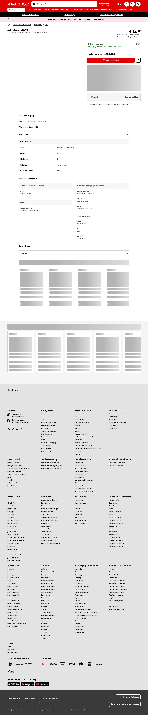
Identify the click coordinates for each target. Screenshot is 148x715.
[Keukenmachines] (46, 618)
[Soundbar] (10, 529)
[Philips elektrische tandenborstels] (86, 615)
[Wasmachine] (11, 569)
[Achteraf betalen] (99, 664)
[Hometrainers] (79, 632)
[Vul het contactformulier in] (20, 422)
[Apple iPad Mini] (46, 526)
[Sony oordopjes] (12, 523)
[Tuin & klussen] (46, 445)
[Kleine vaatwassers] (13, 627)
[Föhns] (77, 572)
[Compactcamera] (80, 520)
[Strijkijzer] (10, 581)
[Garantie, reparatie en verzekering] (18, 469)
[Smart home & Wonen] (48, 434)
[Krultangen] (78, 578)
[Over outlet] (11, 650)
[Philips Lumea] (79, 627)
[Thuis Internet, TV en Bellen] (118, 422)
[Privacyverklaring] (54, 699)
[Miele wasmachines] (13, 606)
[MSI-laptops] (45, 523)
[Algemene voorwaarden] (14, 699)
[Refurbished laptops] (47, 512)
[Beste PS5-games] (81, 474)
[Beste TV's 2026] (80, 469)
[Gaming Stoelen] (114, 575)
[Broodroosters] (46, 635)
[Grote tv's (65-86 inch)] (14, 555)
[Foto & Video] (45, 437)
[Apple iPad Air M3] (46, 532)
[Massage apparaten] (81, 592)
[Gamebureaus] (113, 578)
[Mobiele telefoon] (114, 500)
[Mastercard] (80, 664)
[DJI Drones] (78, 512)
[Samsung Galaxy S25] (116, 523)
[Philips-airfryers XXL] (47, 572)
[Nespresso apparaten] (48, 589)
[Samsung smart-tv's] (13, 549)
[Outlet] (77, 431)
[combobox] (66, 4)
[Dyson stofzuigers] (13, 592)
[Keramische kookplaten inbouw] (17, 624)
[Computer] (44, 414)
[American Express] (90, 664)
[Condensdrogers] (12, 615)
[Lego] (110, 604)
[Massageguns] (79, 595)
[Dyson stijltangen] (80, 589)
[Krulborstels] (79, 581)
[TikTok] (22, 429)
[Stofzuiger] (10, 575)
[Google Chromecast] (13, 543)
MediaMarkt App (70, 15)
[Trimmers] (78, 624)
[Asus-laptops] (45, 514)
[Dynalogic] (28, 664)
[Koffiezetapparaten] (47, 581)
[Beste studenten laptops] (49, 500)
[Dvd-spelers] (11, 546)
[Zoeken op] (34, 4)
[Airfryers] (44, 569)
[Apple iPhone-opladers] (116, 540)
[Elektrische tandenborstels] (83, 609)
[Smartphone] (113, 503)
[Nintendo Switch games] (116, 592)
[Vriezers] (44, 609)
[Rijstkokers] (44, 630)
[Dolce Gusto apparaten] (48, 586)
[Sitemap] (77, 454)
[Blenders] (44, 624)
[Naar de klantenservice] (14, 486)
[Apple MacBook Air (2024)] (49, 520)
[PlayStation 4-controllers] (117, 583)
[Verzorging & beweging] (48, 443)
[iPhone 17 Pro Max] (115, 512)
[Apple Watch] (113, 532)
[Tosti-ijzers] (45, 632)
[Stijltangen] (78, 583)
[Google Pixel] (113, 526)
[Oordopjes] (10, 512)
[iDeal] (44, 664)
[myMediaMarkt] (80, 414)
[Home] (8, 25)
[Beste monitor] (79, 463)
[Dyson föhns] (79, 598)
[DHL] (19, 664)
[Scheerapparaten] (80, 575)
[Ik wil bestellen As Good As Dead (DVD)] (111, 60)
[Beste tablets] (79, 466)
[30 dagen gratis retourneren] (16, 474)
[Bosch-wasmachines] (13, 604)
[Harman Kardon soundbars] (16, 538)
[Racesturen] (112, 572)
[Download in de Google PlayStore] (51, 466)
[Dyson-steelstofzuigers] (14, 595)
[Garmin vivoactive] (114, 538)
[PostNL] (10, 664)
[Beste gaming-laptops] (82, 471)
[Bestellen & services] (13, 463)
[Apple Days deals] (46, 451)
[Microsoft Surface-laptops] (49, 509)
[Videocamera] (79, 517)
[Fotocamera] (79, 500)
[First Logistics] (10, 671)
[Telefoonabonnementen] (117, 414)
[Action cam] (78, 506)
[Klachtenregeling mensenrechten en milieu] (88, 448)
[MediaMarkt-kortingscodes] (83, 445)
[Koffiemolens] (45, 595)
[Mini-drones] (79, 514)
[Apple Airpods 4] (12, 517)
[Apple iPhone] (113, 506)
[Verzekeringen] (114, 417)
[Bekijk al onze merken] (116, 466)
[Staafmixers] (45, 621)
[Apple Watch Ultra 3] (115, 535)
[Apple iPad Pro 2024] (47, 529)
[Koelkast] (44, 606)
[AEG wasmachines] (13, 601)
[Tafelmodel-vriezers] (47, 612)
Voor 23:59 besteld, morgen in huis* (111, 15)
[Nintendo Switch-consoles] (117, 586)
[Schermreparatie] (114, 420)
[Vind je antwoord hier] (18, 416)
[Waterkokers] (45, 601)
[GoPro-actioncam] (80, 523)
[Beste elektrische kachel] (83, 489)
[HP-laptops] (44, 506)
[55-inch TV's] (11, 503)
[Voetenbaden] (79, 606)
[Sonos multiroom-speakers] (16, 540)
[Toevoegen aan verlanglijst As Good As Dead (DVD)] (138, 60)
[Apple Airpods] (11, 514)
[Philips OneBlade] (80, 618)
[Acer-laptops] (45, 535)
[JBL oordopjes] (11, 526)
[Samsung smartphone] (116, 520)
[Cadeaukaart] (113, 425)
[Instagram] (14, 429)
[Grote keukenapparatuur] (49, 425)
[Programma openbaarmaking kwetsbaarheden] (20, 702)
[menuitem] (29, 10)
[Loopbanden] (79, 630)
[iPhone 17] (112, 509)
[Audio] (43, 420)
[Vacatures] (78, 440)
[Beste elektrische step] (82, 483)
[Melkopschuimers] (46, 598)
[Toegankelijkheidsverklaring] (45, 702)
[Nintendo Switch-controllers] (118, 589)
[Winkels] (77, 417)
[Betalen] (9, 477)
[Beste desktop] (79, 486)
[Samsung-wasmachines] (15, 609)
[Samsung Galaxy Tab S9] (49, 517)
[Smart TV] (10, 506)
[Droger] (9, 572)
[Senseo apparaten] (47, 592)
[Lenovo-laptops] (46, 503)
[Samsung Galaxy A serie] (116, 543)
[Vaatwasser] (45, 604)
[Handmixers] (45, 627)
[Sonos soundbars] (13, 535)
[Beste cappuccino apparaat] (84, 480)
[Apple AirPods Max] (13, 520)
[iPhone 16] (112, 514)
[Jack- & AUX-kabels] (13, 558)
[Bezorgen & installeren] (14, 466)
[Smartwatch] (113, 529)
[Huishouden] (45, 428)
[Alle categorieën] (16, 10)
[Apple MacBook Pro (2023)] (49, 540)
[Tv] (42, 417)
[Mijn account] (126, 4)
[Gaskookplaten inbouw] (14, 621)
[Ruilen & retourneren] (14, 471)
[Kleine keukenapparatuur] (49, 422)
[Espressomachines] (47, 583)
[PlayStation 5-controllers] (117, 581)
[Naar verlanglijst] (132, 4)
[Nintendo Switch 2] (115, 606)
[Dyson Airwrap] (79, 569)
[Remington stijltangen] (82, 586)
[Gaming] (43, 440)
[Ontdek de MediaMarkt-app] (50, 463)
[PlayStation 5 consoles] (116, 595)
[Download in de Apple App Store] (51, 469)
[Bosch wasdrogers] (13, 612)
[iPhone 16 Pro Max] (115, 517)
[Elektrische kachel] (13, 578)
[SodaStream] (45, 638)
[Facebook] (9, 429)
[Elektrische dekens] (13, 586)
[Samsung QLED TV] (13, 509)
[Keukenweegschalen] (48, 615)
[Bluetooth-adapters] (13, 561)
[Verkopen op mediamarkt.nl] (84, 437)
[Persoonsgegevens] (29, 699)
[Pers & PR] (78, 451)
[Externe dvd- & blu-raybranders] (51, 543)
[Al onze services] (114, 428)
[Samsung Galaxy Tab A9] (49, 538)
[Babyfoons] (78, 601)
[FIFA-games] (113, 569)
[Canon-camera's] (80, 503)
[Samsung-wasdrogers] (14, 618)
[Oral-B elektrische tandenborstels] (86, 612)
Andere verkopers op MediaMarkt (101, 54)
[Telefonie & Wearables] (48, 431)
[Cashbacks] (78, 425)
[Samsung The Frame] (13, 552)
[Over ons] (78, 428)
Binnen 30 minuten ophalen (30, 15)
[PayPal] (53, 664)
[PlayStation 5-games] (115, 598)
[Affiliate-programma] (81, 443)
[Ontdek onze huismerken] (117, 463)
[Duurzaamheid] (80, 420)
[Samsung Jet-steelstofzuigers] (16, 598)
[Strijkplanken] (11, 583)
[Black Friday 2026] (46, 448)
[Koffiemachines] (46, 578)
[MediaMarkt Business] (82, 422)
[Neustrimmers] (79, 621)
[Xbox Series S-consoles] (116, 609)
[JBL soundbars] (11, 532)
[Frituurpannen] (45, 575)
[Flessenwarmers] (80, 604)
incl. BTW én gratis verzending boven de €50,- (128, 34)
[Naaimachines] (11, 589)
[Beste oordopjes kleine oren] (84, 492)
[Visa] (71, 664)
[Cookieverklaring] (42, 699)
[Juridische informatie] (81, 434)
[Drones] (77, 509)
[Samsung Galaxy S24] (116, 546)
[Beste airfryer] (79, 477)
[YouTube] (18, 429)
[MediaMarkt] (18, 4)
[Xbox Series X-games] (116, 601)
